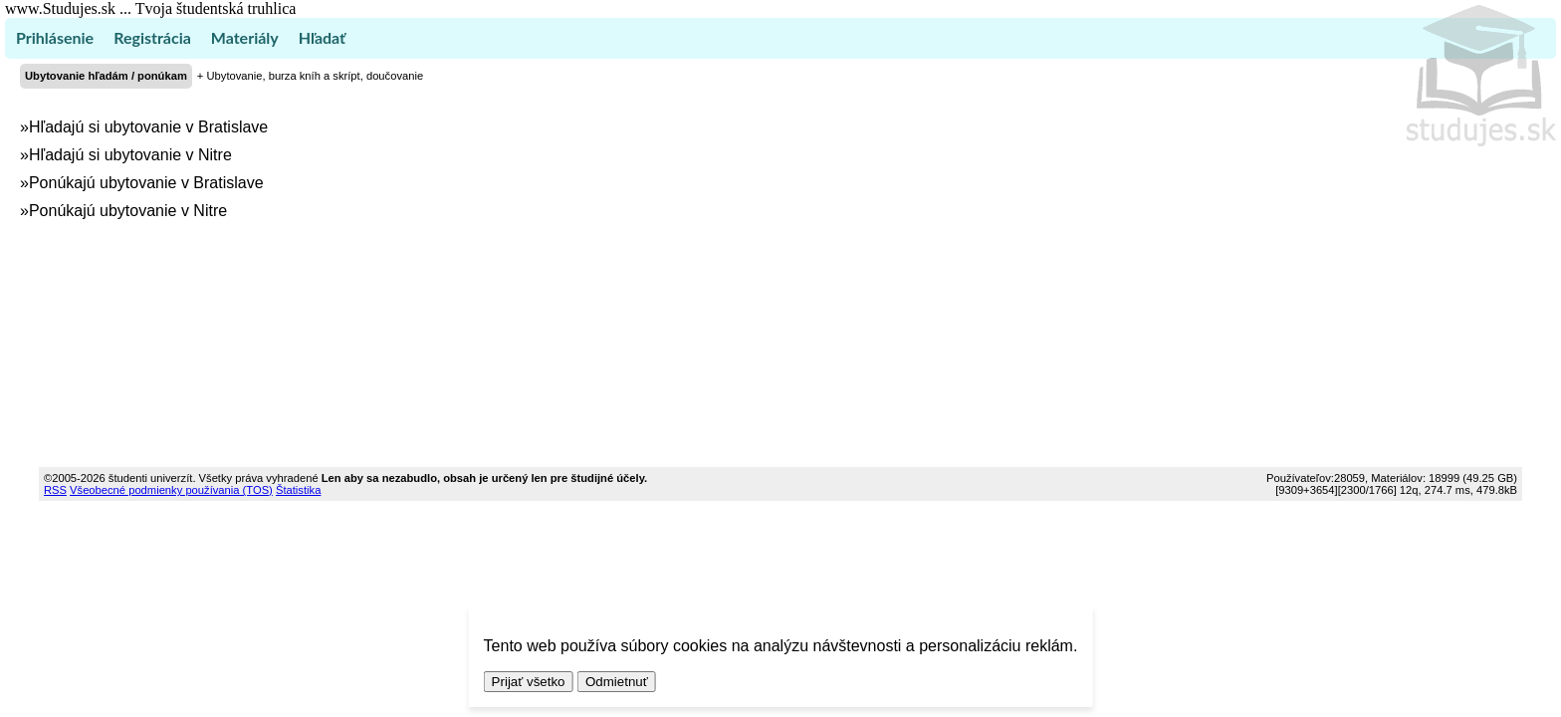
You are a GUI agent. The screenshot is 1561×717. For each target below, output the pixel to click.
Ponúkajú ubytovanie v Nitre (128, 210)
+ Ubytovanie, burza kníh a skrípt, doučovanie (310, 76)
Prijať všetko (528, 681)
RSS (55, 490)
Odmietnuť (616, 681)
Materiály (245, 37)
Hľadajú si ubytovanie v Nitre (130, 154)
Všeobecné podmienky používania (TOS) (171, 490)
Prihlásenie (55, 37)
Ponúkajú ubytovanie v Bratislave (146, 182)
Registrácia (152, 37)
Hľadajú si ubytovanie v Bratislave (148, 127)
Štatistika (298, 490)
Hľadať (322, 37)
